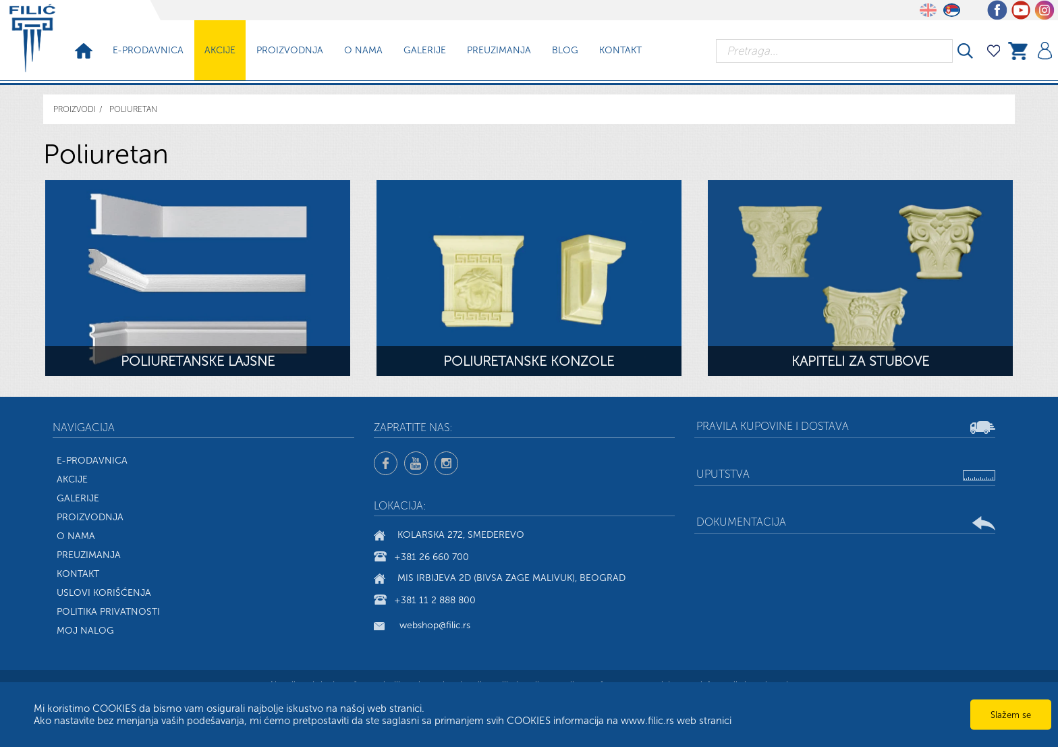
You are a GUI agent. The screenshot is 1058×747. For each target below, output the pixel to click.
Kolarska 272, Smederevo (460, 535)
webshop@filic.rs (434, 625)
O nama (363, 50)
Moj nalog (85, 630)
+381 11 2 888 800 (435, 600)
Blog (565, 50)
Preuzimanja (499, 50)
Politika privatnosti (108, 611)
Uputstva (723, 474)
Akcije (219, 50)
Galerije (424, 50)
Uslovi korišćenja (104, 593)
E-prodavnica (148, 50)
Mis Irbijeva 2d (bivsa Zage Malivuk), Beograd (511, 578)
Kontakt (620, 50)
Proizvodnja (289, 50)
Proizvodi (74, 109)
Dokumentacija (741, 522)
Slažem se (1011, 715)
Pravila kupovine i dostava (772, 426)
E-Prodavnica (92, 460)
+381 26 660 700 (431, 557)
